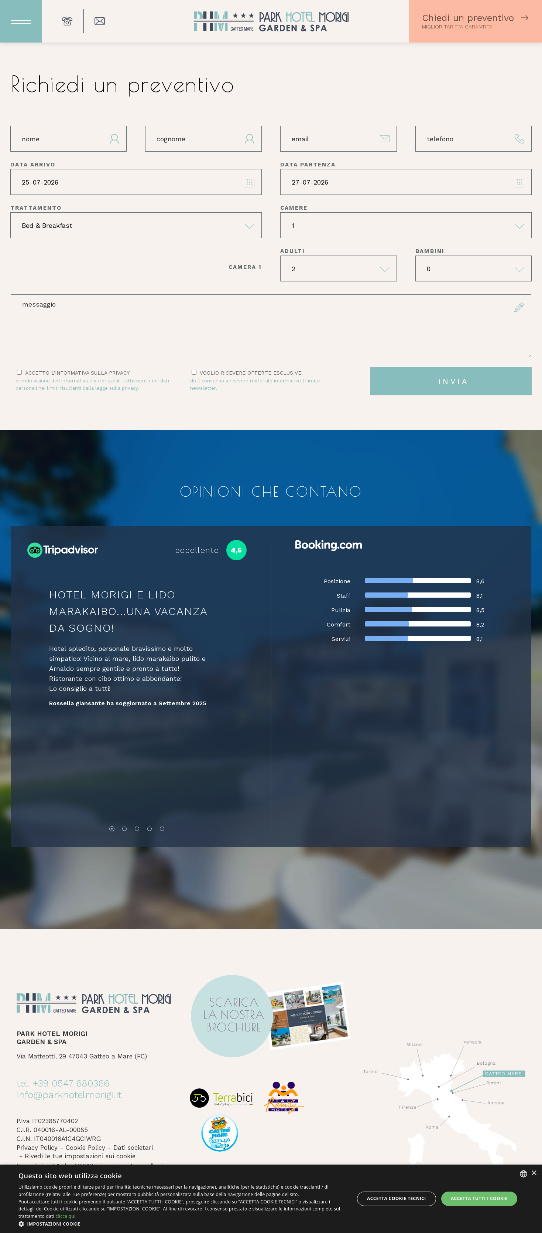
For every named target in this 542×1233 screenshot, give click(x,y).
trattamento (36, 208)
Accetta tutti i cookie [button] (479, 1198)
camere (294, 208)
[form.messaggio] (271, 325)
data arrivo (32, 164)
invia (453, 381)
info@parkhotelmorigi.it (69, 1094)
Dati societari (133, 1147)
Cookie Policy (85, 1147)
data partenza (308, 164)
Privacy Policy (37, 1147)
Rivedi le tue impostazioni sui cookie (80, 1156)
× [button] (533, 1173)
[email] (338, 139)
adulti (292, 251)
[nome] (68, 139)
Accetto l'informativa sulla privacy (94, 381)
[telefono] (473, 139)
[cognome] (203, 139)
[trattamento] (136, 225)
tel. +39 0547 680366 (63, 1083)
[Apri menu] (21, 21)
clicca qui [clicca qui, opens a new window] (65, 1216)
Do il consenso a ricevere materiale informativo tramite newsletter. (255, 384)
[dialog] (271, 1199)
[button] (181, 1223)
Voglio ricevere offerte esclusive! (268, 381)
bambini (430, 251)
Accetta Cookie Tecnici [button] (396, 1198)
